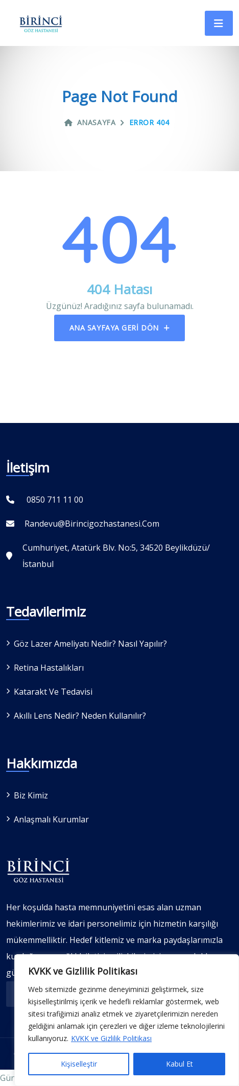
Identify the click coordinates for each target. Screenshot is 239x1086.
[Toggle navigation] (219, 23)
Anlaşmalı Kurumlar (51, 819)
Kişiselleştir (79, 1064)
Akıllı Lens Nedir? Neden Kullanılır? (80, 715)
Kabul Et (179, 1064)
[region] (126, 1020)
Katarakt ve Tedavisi (53, 691)
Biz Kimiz (31, 795)
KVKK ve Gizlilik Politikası (111, 1038)
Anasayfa (89, 122)
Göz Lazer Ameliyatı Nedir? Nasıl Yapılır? (90, 643)
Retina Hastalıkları (49, 667)
